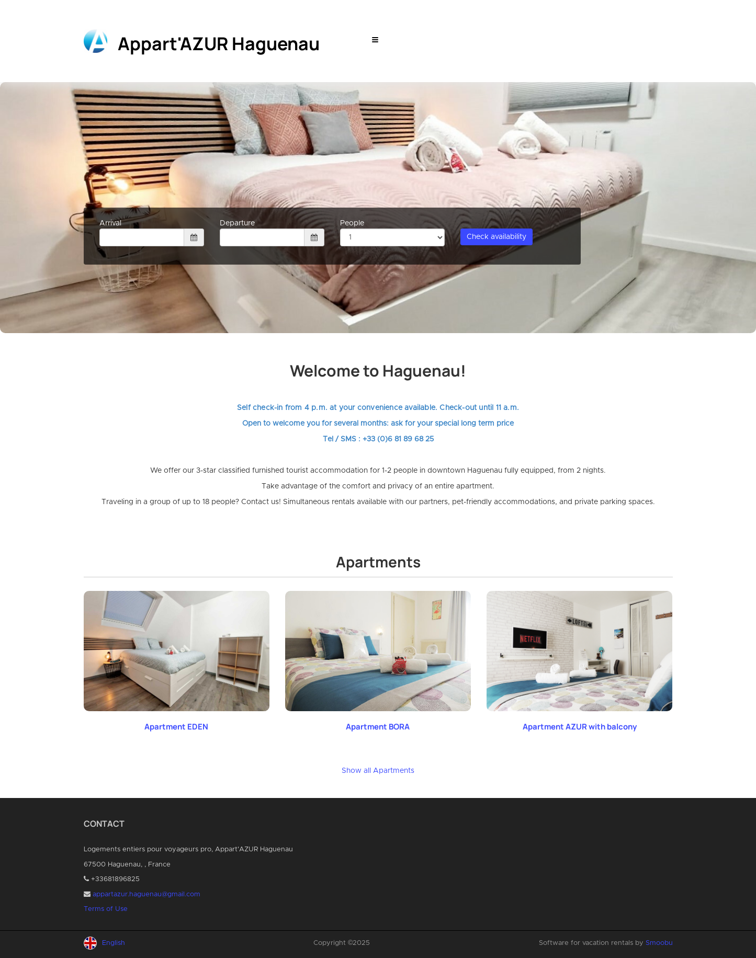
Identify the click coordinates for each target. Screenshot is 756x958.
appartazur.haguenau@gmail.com (146, 894)
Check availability (496, 237)
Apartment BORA (378, 726)
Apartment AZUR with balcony (580, 726)
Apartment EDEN (176, 726)
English (113, 943)
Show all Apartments (378, 770)
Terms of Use (106, 909)
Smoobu (659, 943)
